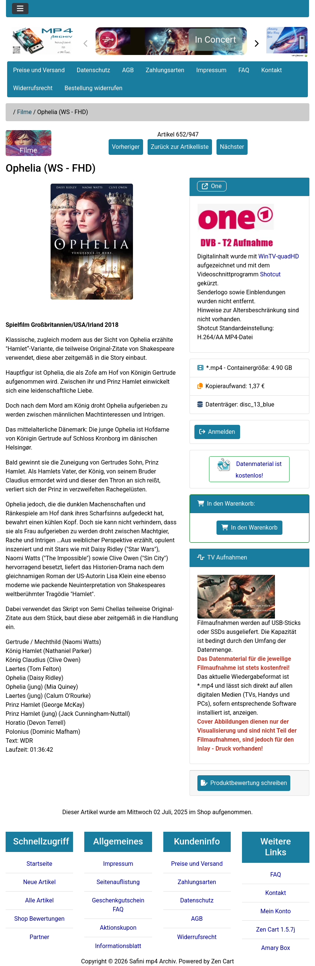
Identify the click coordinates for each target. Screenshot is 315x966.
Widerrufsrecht (32, 88)
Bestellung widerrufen (93, 88)
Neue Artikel (39, 882)
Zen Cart (222, 961)
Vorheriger (126, 146)
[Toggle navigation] (20, 8)
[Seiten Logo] (42, 41)
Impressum (211, 70)
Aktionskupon (118, 927)
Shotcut (270, 274)
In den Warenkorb (249, 527)
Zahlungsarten (165, 70)
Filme (24, 112)
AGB (128, 70)
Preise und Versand (39, 70)
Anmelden (217, 431)
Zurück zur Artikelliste (180, 146)
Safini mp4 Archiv (152, 961)
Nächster (232, 146)
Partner (39, 937)
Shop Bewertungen (39, 918)
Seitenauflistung (118, 882)
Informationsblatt (118, 946)
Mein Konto (275, 911)
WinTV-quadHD (278, 256)
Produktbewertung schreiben (244, 782)
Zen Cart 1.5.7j (275, 929)
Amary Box (275, 947)
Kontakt (271, 70)
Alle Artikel (39, 900)
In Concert (215, 39)
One (211, 186)
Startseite (39, 863)
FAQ (244, 70)
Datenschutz (93, 70)
